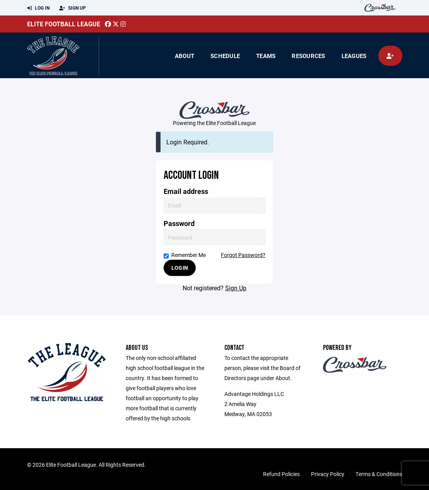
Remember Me (185, 255)
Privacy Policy (327, 474)
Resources (308, 56)
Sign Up (72, 8)
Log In (38, 8)
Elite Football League (63, 24)
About (184, 56)
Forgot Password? (243, 255)
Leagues (354, 56)
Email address (186, 191)
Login (179, 267)
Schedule (225, 56)
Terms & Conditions (379, 474)
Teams (265, 56)
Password (179, 223)
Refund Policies (281, 474)
